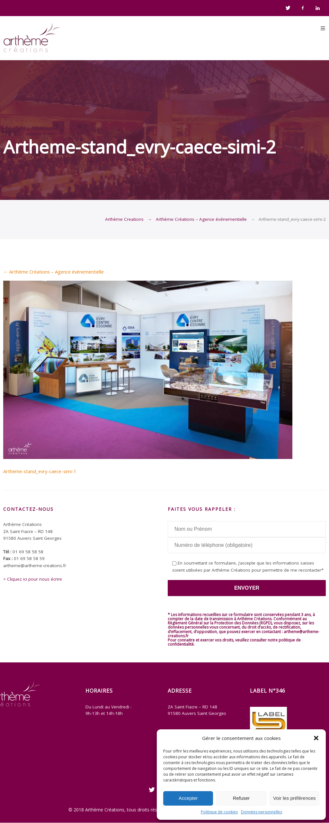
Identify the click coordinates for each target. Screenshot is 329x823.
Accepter (188, 798)
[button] (316, 738)
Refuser (241, 798)
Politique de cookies (219, 812)
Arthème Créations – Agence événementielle (201, 219)
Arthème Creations (124, 219)
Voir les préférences (294, 798)
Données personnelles (261, 812)
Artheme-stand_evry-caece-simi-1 (39, 471)
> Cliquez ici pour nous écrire (32, 579)
